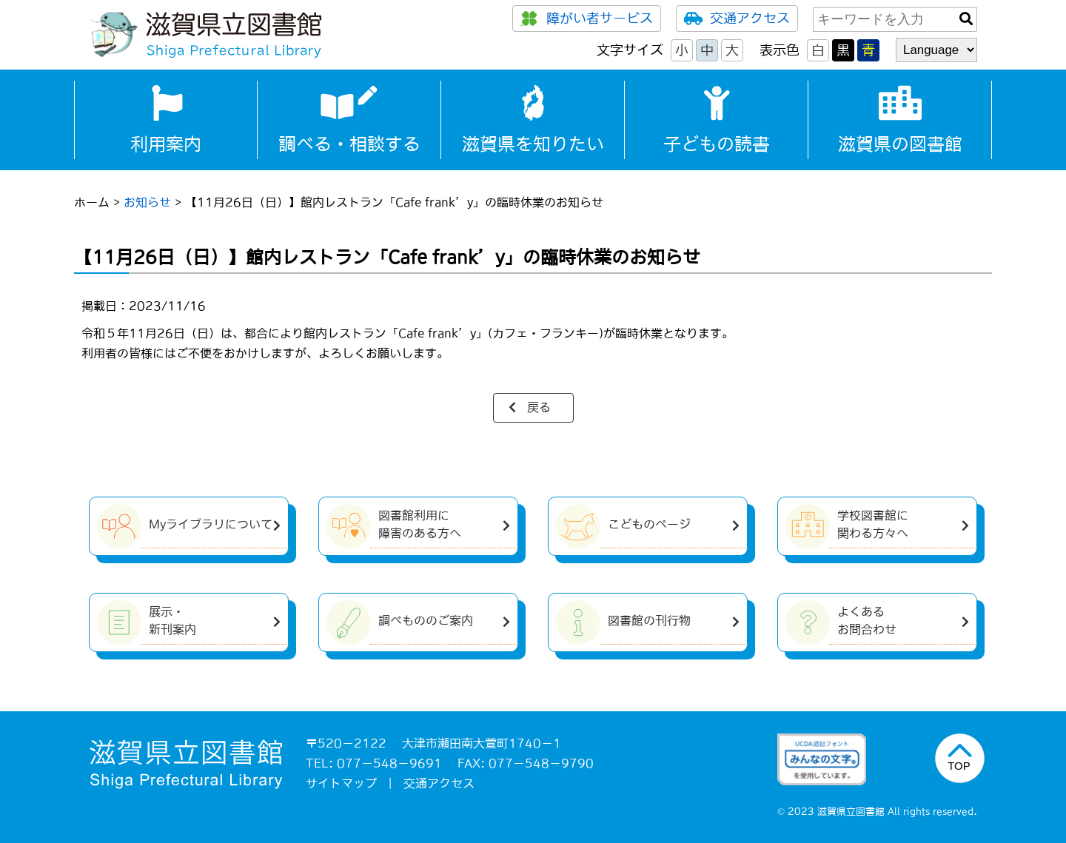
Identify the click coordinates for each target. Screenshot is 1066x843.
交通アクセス (737, 18)
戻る (539, 407)
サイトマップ (341, 783)
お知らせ (147, 202)
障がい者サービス (586, 18)
